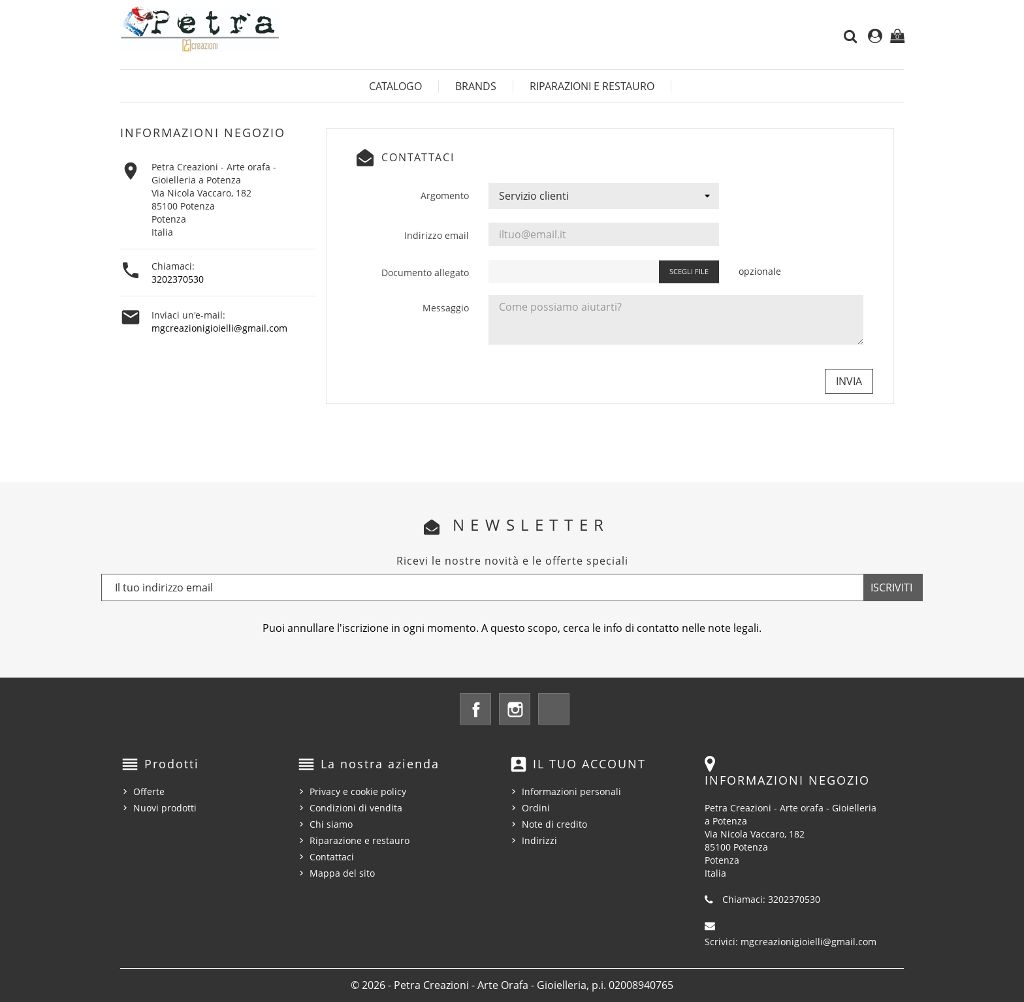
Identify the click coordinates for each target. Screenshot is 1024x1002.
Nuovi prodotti (165, 808)
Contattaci (332, 857)
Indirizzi (539, 840)
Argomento (445, 195)
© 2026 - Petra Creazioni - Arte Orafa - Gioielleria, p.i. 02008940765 (512, 985)
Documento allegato (425, 272)
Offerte (149, 791)
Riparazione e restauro (359, 840)
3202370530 (178, 279)
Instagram (515, 709)
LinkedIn (554, 709)
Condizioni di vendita (356, 808)
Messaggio (446, 308)
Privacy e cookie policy (358, 791)
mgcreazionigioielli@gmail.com (219, 328)
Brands (475, 86)
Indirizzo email (436, 235)
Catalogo (395, 86)
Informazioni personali (571, 791)
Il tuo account (589, 764)
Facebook (475, 709)
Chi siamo (331, 824)
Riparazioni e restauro (592, 86)
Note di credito (554, 824)
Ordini (536, 808)
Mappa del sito (342, 873)
